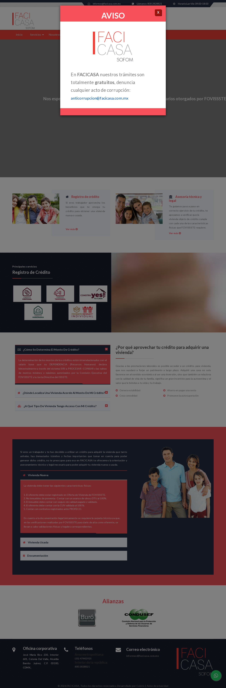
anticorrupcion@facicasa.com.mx (99, 98)
